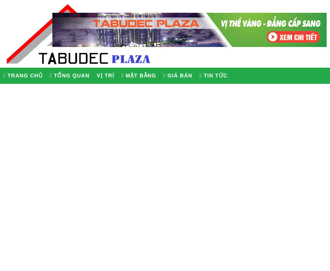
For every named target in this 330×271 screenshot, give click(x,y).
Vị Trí (106, 76)
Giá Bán (177, 76)
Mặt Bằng (138, 76)
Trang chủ (23, 76)
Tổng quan (70, 76)
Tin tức (214, 76)
